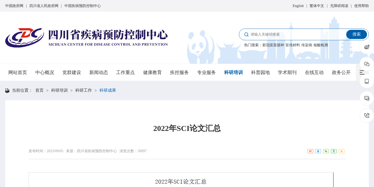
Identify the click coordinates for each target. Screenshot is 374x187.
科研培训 (233, 72)
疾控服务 (179, 72)
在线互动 (314, 72)
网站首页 (17, 72)
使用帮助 (361, 6)
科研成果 (107, 90)
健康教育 (152, 72)
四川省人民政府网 (43, 6)
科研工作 (83, 90)
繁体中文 (317, 6)
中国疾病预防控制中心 (82, 6)
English (298, 6)
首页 (39, 90)
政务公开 (341, 72)
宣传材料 (292, 45)
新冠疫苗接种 (273, 45)
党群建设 (71, 72)
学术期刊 (287, 72)
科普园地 (260, 72)
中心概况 (44, 72)
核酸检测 (320, 45)
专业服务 (206, 72)
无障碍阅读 (339, 6)
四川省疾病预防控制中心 (97, 151)
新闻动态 (98, 72)
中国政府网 (14, 6)
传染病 (306, 45)
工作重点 (125, 72)
